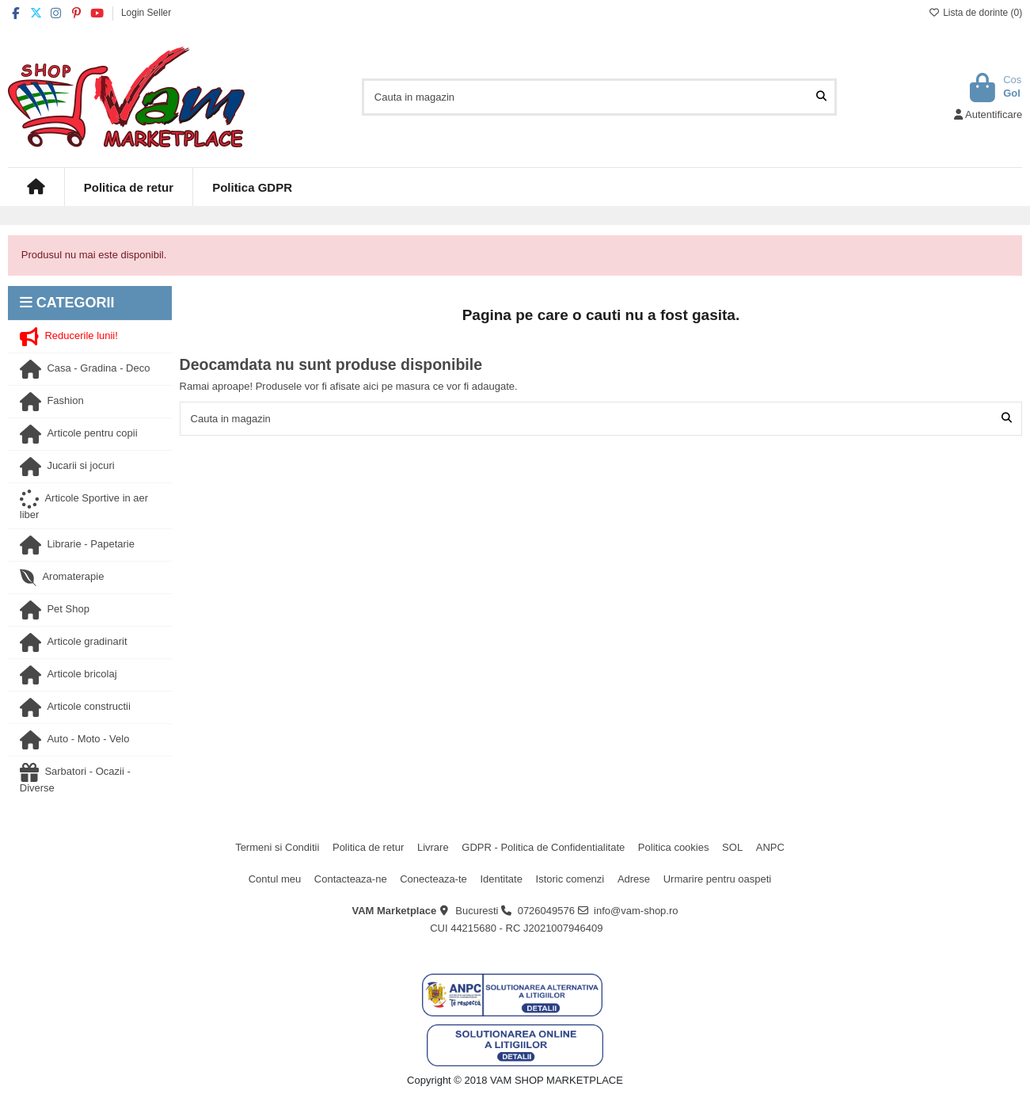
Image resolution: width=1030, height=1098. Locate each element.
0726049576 (546, 911)
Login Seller (146, 12)
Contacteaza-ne (350, 879)
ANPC (770, 847)
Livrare (433, 847)
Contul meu (275, 879)
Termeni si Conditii (277, 847)
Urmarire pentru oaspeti (717, 879)
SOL (732, 847)
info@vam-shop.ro (636, 911)
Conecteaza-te (433, 879)
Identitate (501, 879)
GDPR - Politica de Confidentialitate (543, 847)
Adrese (634, 879)
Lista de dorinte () (975, 12)
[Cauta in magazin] (821, 96)
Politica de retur (368, 847)
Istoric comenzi (570, 879)
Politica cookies (673, 847)
